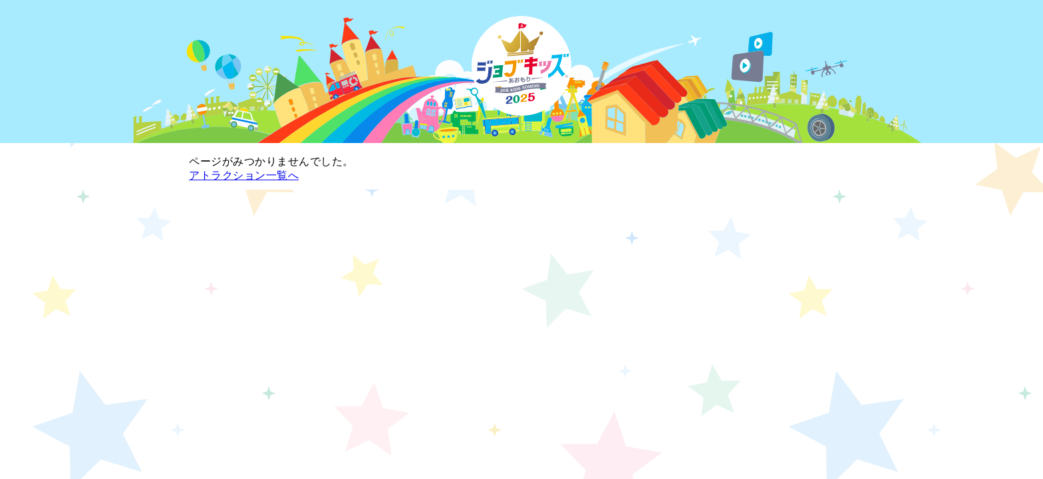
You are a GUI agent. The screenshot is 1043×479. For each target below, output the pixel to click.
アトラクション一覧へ (244, 175)
